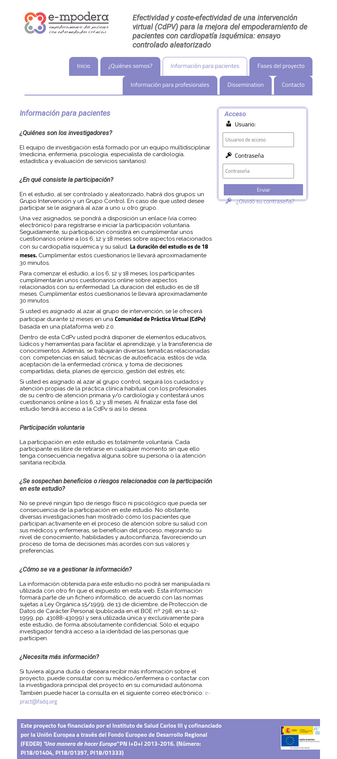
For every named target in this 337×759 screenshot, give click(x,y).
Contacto (293, 84)
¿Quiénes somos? (130, 65)
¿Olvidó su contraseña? (258, 201)
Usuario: (245, 124)
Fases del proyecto (281, 65)
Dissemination (246, 84)
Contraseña (249, 155)
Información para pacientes (205, 65)
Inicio (83, 65)
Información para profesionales (170, 84)
